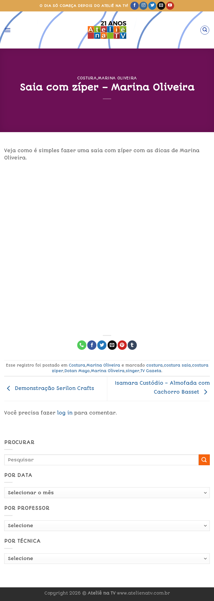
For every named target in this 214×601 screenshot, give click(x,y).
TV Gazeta (150, 371)
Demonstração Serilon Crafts (49, 388)
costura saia (177, 365)
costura (154, 365)
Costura (87, 78)
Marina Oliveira (117, 78)
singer (132, 371)
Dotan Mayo (77, 371)
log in (64, 413)
